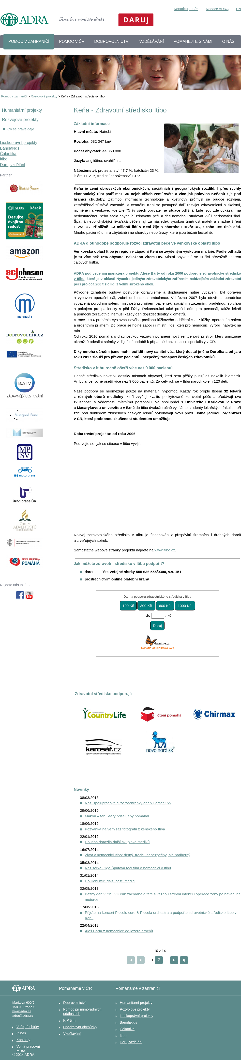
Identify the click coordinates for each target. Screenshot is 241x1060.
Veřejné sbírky (27, 1027)
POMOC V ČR (71, 41)
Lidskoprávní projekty (18, 142)
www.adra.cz (21, 1011)
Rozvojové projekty (44, 96)
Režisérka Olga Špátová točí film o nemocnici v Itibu (128, 868)
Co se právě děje (20, 129)
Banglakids (9, 148)
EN (238, 9)
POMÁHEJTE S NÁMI (193, 41)
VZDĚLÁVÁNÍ (151, 41)
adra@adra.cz (22, 1015)
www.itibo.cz (164, 550)
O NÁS (228, 41)
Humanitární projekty (22, 110)
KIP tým (69, 1020)
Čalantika (8, 154)
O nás (21, 1033)
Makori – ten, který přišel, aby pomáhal (117, 816)
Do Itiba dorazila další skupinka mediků (117, 842)
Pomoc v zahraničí (14, 96)
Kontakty (23, 1040)
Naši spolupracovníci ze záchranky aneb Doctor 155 (128, 803)
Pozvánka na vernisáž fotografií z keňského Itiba (125, 829)
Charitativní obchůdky (80, 1027)
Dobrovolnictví (74, 1003)
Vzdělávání (72, 1034)
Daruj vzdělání (12, 165)
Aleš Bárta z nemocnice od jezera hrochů (119, 931)
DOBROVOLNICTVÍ (111, 41)
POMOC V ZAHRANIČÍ (28, 41)
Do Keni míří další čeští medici (110, 881)
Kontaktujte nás (186, 9)
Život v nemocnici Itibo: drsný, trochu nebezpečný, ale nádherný (137, 855)
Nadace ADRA (217, 9)
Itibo (3, 159)
